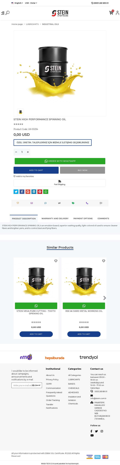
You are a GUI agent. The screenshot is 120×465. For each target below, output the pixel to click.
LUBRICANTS (74, 379)
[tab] (24, 218)
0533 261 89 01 (99, 3)
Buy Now (82, 170)
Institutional (53, 369)
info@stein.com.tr (98, 397)
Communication (53, 388)
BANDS (71, 384)
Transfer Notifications (52, 406)
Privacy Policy (52, 379)
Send (36, 385)
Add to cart (36, 170)
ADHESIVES (73, 392)
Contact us (96, 369)
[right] (104, 298)
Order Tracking (53, 400)
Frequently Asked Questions (54, 394)
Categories (74, 369)
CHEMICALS (73, 388)
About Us (50, 375)
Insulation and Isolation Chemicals (74, 400)
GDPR (49, 384)
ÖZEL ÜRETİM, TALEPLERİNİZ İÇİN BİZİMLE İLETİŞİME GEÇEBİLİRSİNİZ (52, 142)
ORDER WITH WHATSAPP (60, 161)
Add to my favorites (24, 176)
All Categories (74, 375)
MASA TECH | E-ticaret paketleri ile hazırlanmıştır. (60, 464)
